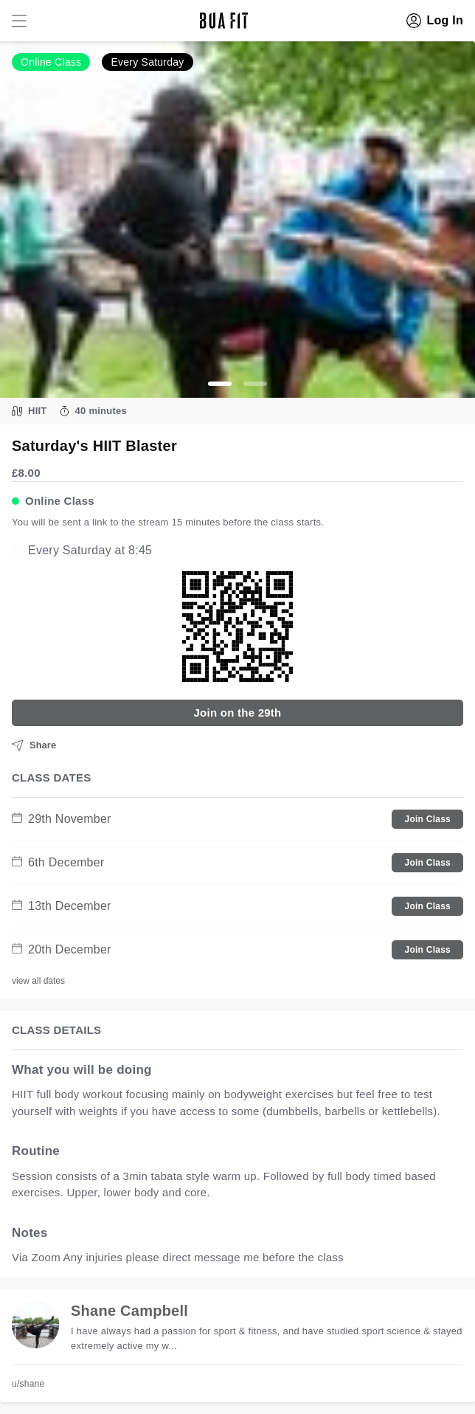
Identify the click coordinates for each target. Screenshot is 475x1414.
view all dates (38, 981)
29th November (61, 819)
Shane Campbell (129, 1311)
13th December (61, 906)
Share (34, 745)
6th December (58, 862)
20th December (61, 949)
